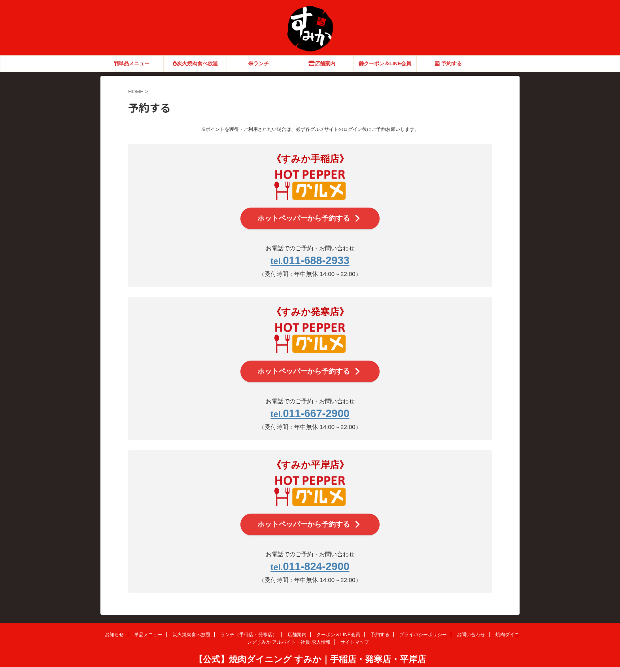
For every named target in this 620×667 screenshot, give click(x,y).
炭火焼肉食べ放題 (195, 63)
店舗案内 (321, 63)
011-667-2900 (310, 404)
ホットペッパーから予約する (309, 217)
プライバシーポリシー (423, 618)
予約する (448, 63)
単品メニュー (131, 63)
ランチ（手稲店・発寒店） (248, 618)
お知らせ (114, 618)
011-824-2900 (310, 552)
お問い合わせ (471, 618)
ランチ (258, 63)
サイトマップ (354, 626)
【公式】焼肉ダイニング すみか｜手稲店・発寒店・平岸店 (310, 643)
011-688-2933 (310, 257)
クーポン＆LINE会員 (385, 63)
